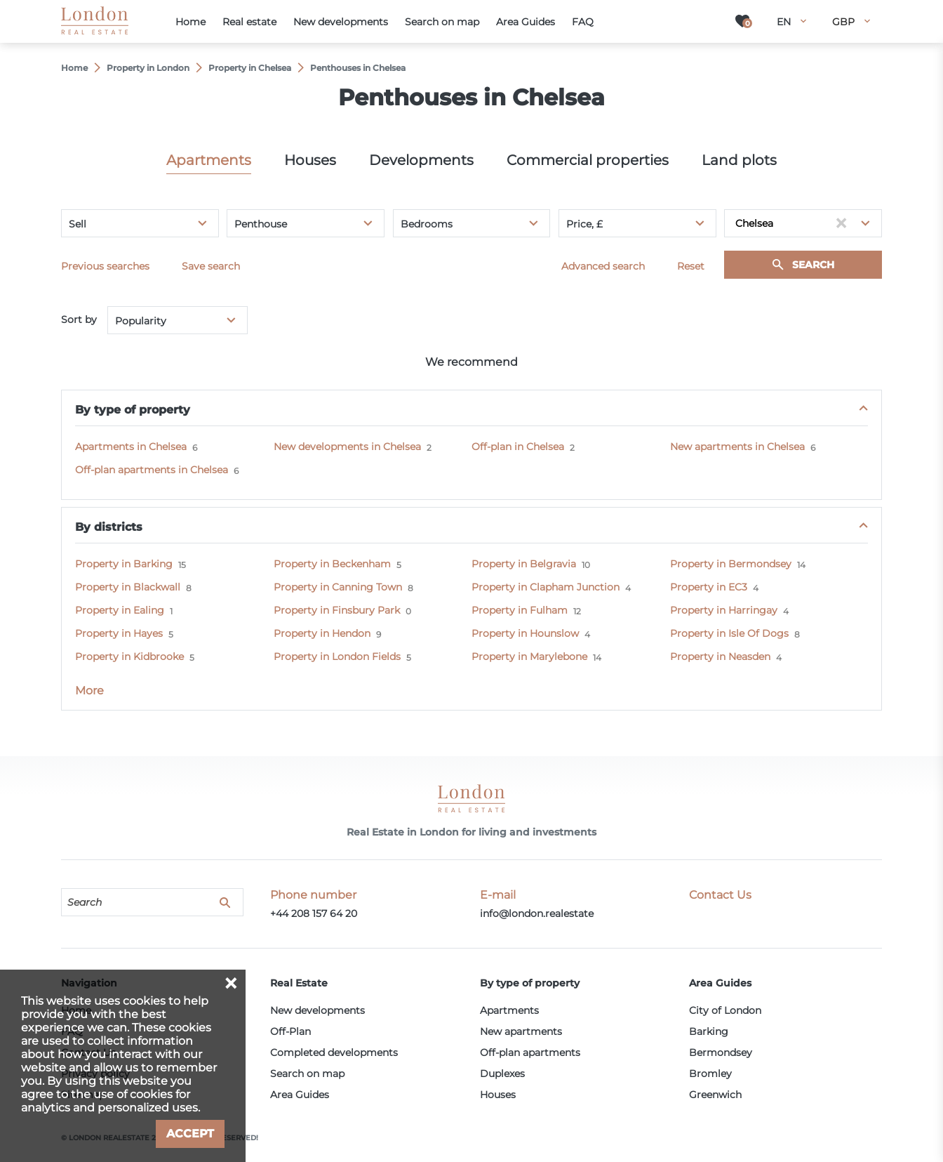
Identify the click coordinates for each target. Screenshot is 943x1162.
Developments (421, 160)
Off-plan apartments (530, 1052)
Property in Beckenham (332, 563)
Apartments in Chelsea (131, 446)
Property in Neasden (720, 656)
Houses (310, 160)
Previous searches (105, 266)
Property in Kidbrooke (129, 656)
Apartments (208, 160)
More (89, 690)
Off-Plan (290, 1031)
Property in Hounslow (525, 633)
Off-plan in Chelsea (518, 446)
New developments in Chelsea (347, 446)
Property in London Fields (337, 656)
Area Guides (299, 1094)
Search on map (307, 1073)
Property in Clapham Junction (546, 587)
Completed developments (334, 1052)
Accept (190, 1133)
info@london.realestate (537, 913)
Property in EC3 (708, 587)
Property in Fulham (520, 610)
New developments (317, 1010)
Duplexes (502, 1073)
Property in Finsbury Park (337, 610)
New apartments (521, 1031)
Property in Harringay (723, 610)
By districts (108, 527)
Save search (211, 266)
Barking (708, 1031)
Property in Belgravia (524, 563)
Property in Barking (124, 563)
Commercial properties (588, 160)
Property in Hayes (119, 633)
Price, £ (584, 224)
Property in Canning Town (338, 587)
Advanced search (603, 266)
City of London (725, 1010)
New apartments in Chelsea (737, 446)
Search (813, 264)
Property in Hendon (322, 633)
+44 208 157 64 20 (313, 913)
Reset (690, 266)
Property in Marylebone (529, 656)
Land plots (739, 160)
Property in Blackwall (127, 587)
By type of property (132, 409)
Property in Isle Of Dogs (729, 633)
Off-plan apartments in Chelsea (151, 469)
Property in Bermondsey (730, 563)
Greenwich (715, 1094)
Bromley (710, 1073)
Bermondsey (720, 1052)
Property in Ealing (119, 610)
